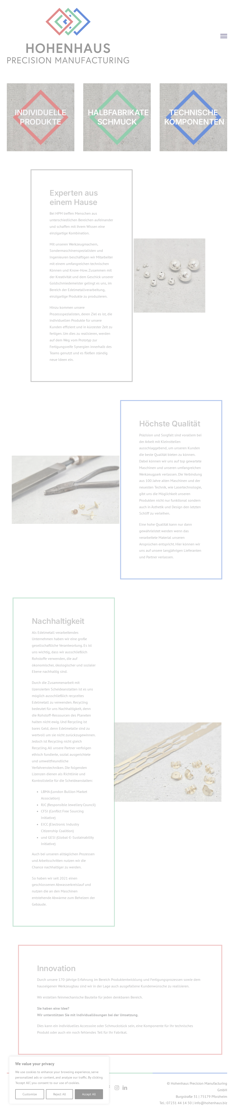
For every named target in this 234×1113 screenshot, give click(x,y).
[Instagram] (117, 1088)
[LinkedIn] (125, 1088)
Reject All (59, 1094)
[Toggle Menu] (224, 36)
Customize (30, 1094)
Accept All (89, 1094)
